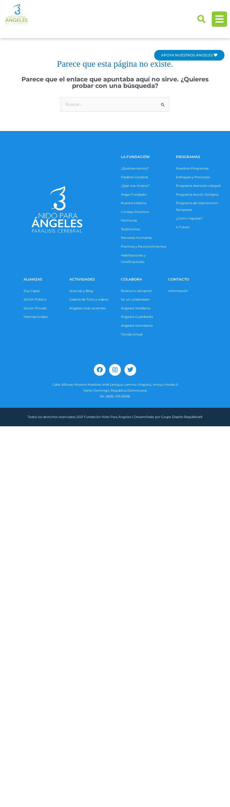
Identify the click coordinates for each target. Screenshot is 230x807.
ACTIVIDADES (82, 279)
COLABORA (131, 279)
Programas (188, 157)
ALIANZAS (33, 279)
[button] (201, 19)
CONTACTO (178, 279)
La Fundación (135, 157)
